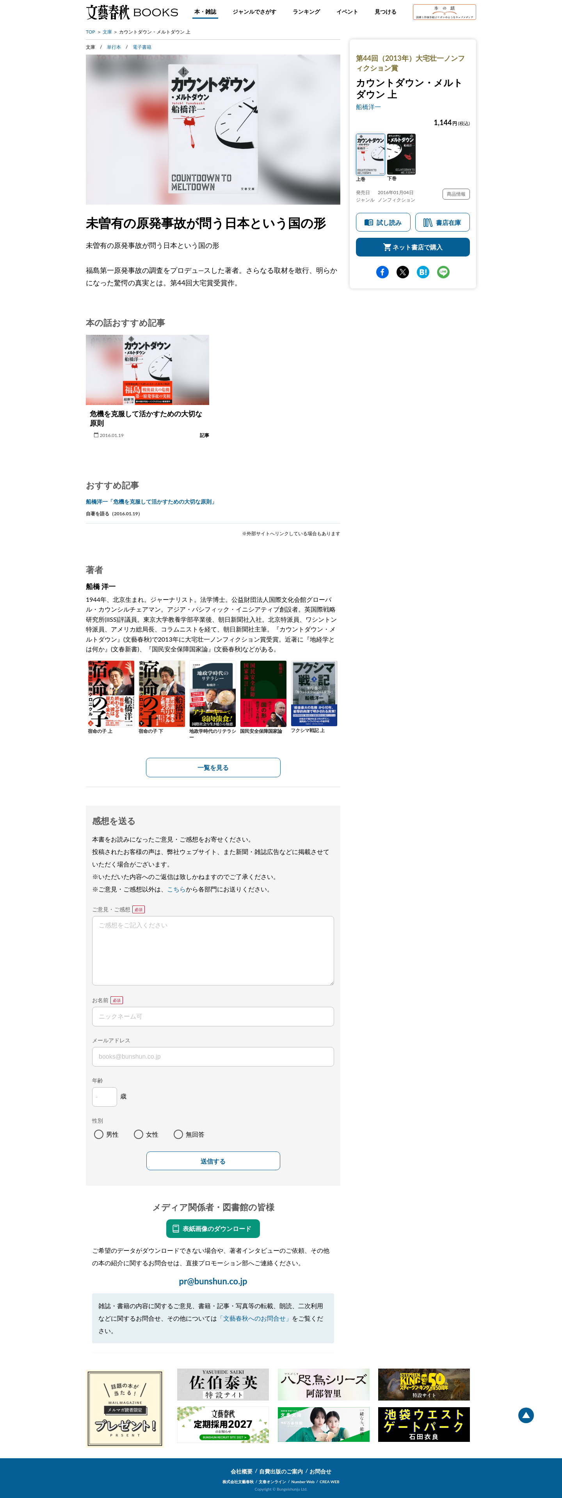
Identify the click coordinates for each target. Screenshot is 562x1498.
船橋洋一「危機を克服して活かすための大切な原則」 (151, 501)
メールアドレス (111, 1040)
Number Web (303, 1481)
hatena (423, 272)
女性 (152, 1134)
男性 (112, 1134)
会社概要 (242, 1471)
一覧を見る (213, 767)
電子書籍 (142, 47)
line (443, 272)
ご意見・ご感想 (111, 909)
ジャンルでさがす (254, 11)
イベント (347, 11)
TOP (90, 32)
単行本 (114, 47)
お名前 (100, 1000)
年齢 (97, 1080)
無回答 (195, 1134)
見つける (386, 11)
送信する (213, 1161)
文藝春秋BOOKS (132, 12)
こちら (176, 889)
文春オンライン (272, 1481)
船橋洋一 (368, 106)
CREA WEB (330, 1481)
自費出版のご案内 (281, 1471)
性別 (97, 1120)
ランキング (306, 11)
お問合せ (320, 1471)
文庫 (107, 32)
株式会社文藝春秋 (238, 1481)
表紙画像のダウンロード (217, 1228)
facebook (382, 272)
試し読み (389, 222)
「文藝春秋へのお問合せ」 (254, 1318)
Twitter (403, 272)
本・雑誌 (205, 11)
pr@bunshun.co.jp (213, 1281)
